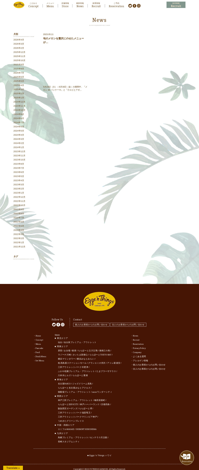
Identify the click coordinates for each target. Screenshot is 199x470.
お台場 (67, 344)
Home (38, 330)
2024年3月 (19, 139)
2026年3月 (19, 44)
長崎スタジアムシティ (69, 436)
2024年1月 (19, 148)
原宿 (60, 344)
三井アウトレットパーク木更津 (73, 361)
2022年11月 (19, 201)
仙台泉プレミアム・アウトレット (80, 336)
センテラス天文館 (98, 431)
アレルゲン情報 (140, 354)
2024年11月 (19, 106)
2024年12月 (19, 102)
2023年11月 (19, 156)
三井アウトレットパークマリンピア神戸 (77, 411)
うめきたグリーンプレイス (71, 415)
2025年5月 (19, 81)
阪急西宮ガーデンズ (68, 402)
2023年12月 (19, 152)
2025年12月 (19, 52)
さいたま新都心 (80, 349)
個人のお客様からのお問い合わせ (91, 319)
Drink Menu (41, 350)
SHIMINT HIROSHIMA (86, 423)
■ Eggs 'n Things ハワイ (99, 449)
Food (38, 346)
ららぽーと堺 (85, 402)
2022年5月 (19, 226)
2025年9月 (19, 65)
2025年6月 (19, 77)
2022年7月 (19, 218)
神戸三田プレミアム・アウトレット (75, 394)
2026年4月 (19, 40)
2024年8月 (19, 119)
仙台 (60, 336)
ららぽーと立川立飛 (88, 344)
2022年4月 (19, 230)
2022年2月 (19, 239)
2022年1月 (19, 243)
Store (65, 5)
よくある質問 (139, 350)
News (80, 5)
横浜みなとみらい (85, 353)
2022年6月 (19, 222)
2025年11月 (19, 57)
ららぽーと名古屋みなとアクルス (74, 382)
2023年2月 (19, 189)
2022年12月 (19, 197)
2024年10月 (19, 110)
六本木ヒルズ (64, 369)
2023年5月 (19, 177)
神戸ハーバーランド (90, 398)
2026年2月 (19, 48)
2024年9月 (19, 114)
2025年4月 (19, 86)
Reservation (116, 5)
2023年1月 (19, 193)
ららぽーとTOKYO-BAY (100, 349)
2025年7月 (19, 73)
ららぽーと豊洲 (80, 369)
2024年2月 (19, 143)
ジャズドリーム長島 (82, 378)
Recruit (96, 5)
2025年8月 (19, 69)
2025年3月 (19, 90)
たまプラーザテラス (106, 365)
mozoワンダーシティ (102, 386)
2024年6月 (19, 127)
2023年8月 (19, 164)
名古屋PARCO (64, 378)
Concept (33, 5)
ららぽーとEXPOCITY (68, 398)
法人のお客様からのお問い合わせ (129, 319)
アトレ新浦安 (113, 357)
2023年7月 (19, 168)
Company (137, 346)
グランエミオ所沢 (97, 357)
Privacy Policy (139, 342)
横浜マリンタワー (66, 353)
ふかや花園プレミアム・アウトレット (76, 365)
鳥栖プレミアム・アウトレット (73, 431)
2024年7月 (19, 123)
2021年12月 (19, 247)
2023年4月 (19, 181)
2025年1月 (19, 98)
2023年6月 (19, 172)
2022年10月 (19, 206)
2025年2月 (19, 94)
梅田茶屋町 (99, 394)
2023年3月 (19, 185)
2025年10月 (19, 61)
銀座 (74, 344)
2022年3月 (19, 234)
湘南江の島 (104, 344)
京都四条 (105, 398)
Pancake (39, 342)
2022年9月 (19, 210)
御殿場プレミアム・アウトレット (74, 386)
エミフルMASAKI (66, 423)
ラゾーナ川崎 (64, 349)
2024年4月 (19, 135)
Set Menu (40, 354)
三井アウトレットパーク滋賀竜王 (74, 407)
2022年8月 (19, 214)
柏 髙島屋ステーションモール (72, 357)
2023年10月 (19, 160)
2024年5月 (19, 131)
